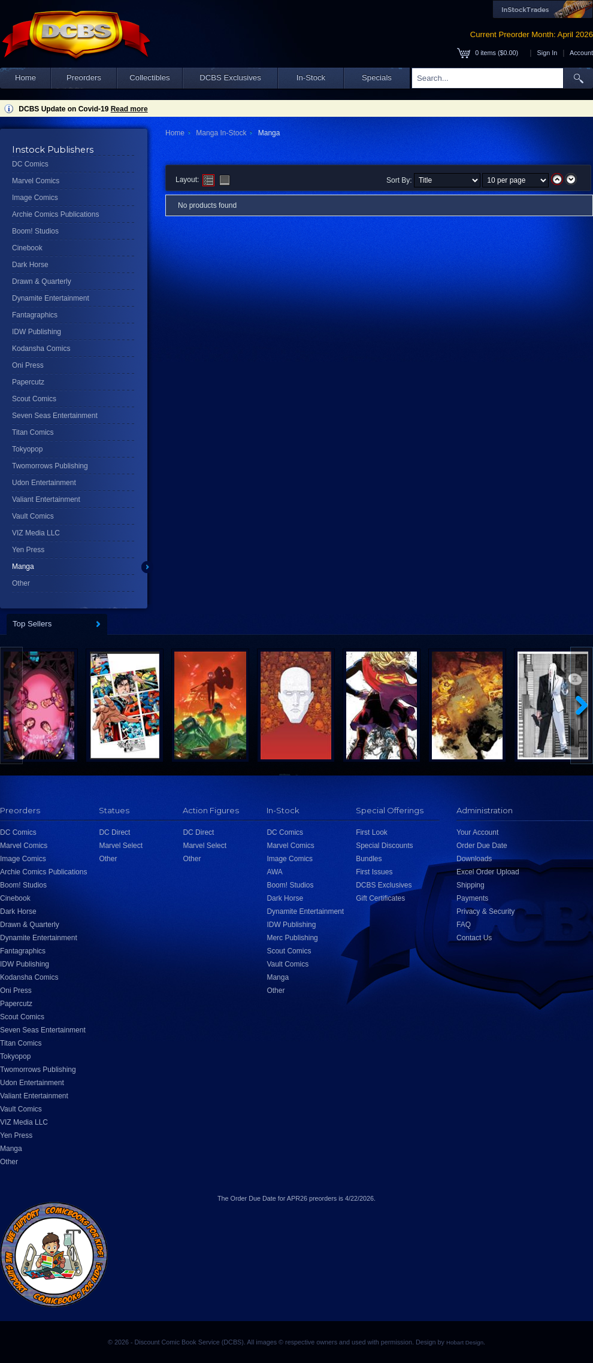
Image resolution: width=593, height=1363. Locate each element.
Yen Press (28, 550)
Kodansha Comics (41, 348)
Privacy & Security (485, 911)
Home (25, 77)
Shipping (470, 885)
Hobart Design (464, 1342)
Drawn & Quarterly (41, 281)
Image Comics (35, 197)
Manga (23, 566)
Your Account (477, 832)
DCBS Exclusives (230, 77)
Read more (129, 109)
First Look (372, 832)
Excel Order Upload (487, 872)
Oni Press (28, 365)
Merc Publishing (292, 938)
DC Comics (30, 164)
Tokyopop (27, 449)
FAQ (463, 924)
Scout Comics (34, 399)
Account (581, 52)
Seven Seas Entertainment (55, 415)
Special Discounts (384, 845)
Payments (472, 898)
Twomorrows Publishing (50, 466)
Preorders (83, 77)
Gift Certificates (380, 898)
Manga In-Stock (221, 133)
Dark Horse (30, 265)
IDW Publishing (36, 332)
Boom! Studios (35, 231)
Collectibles (149, 77)
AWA (274, 872)
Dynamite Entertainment (50, 298)
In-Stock (310, 77)
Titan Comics (33, 432)
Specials (377, 77)
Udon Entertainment (44, 482)
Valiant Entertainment (46, 499)
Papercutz (28, 382)
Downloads (474, 859)
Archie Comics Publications (55, 214)
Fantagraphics (35, 315)
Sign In (547, 52)
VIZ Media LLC (36, 533)
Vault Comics (33, 516)
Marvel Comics (35, 181)
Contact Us (474, 938)
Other (21, 583)
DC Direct (114, 832)
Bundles (369, 859)
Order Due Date (481, 845)
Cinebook (27, 248)
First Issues (374, 872)
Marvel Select (121, 845)
